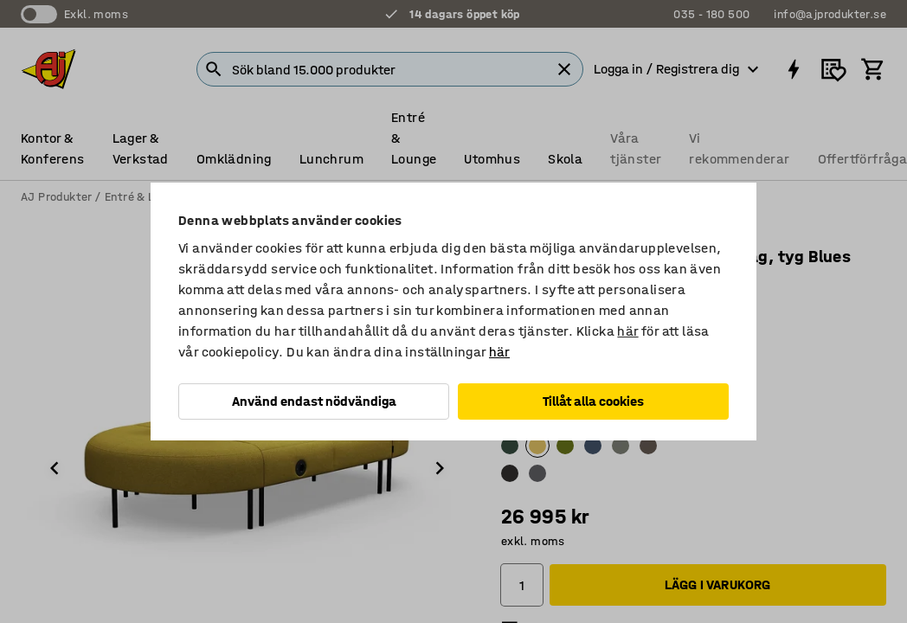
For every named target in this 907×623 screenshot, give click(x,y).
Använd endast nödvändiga (314, 401)
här (627, 331)
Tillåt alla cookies (593, 401)
